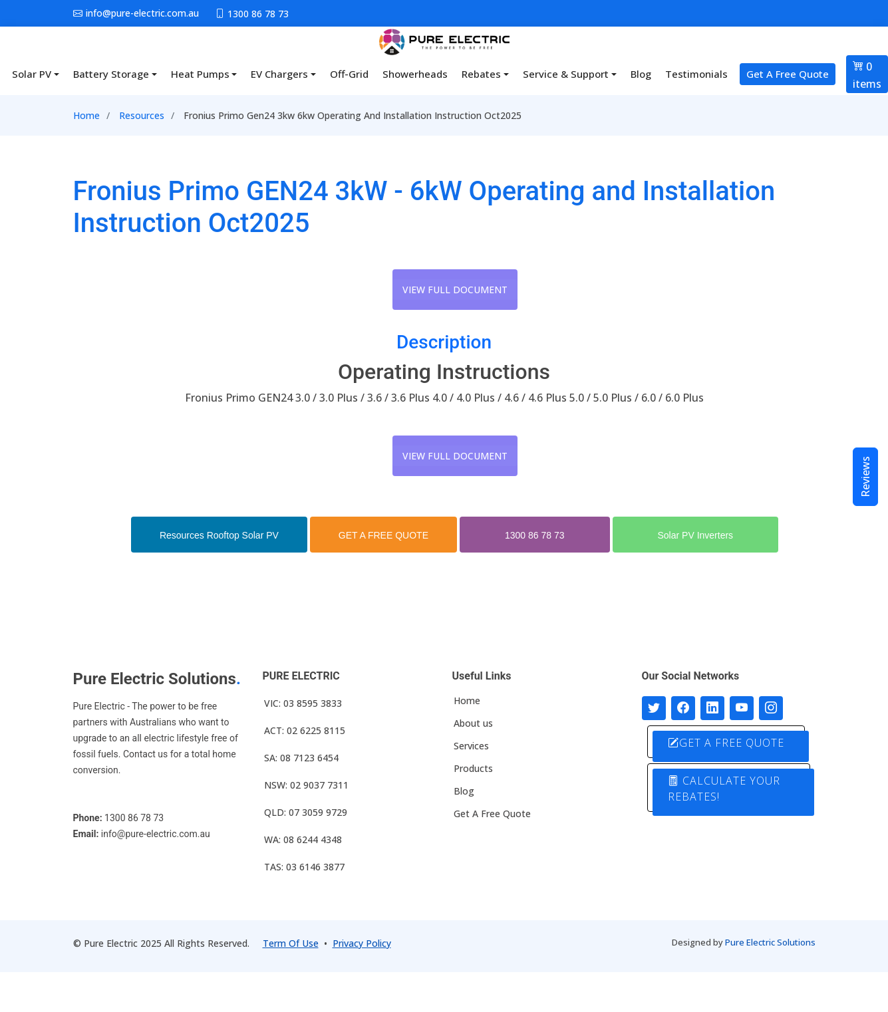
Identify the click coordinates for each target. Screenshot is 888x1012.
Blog (641, 73)
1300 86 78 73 (535, 535)
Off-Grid (349, 73)
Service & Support (566, 73)
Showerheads (415, 73)
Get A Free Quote (787, 73)
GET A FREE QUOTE (383, 535)
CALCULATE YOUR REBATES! (724, 788)
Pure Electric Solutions (770, 942)
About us (473, 723)
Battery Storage (111, 73)
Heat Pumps (200, 73)
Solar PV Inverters (696, 535)
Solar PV (31, 73)
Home (86, 115)
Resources (141, 115)
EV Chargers (279, 73)
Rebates (481, 73)
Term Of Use (291, 943)
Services (471, 746)
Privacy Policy (362, 943)
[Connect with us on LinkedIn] (712, 708)
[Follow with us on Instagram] (771, 708)
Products (473, 768)
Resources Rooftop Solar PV (219, 535)
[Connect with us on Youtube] (742, 708)
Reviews (865, 476)
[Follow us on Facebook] (683, 708)
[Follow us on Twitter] (654, 708)
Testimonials (696, 73)
